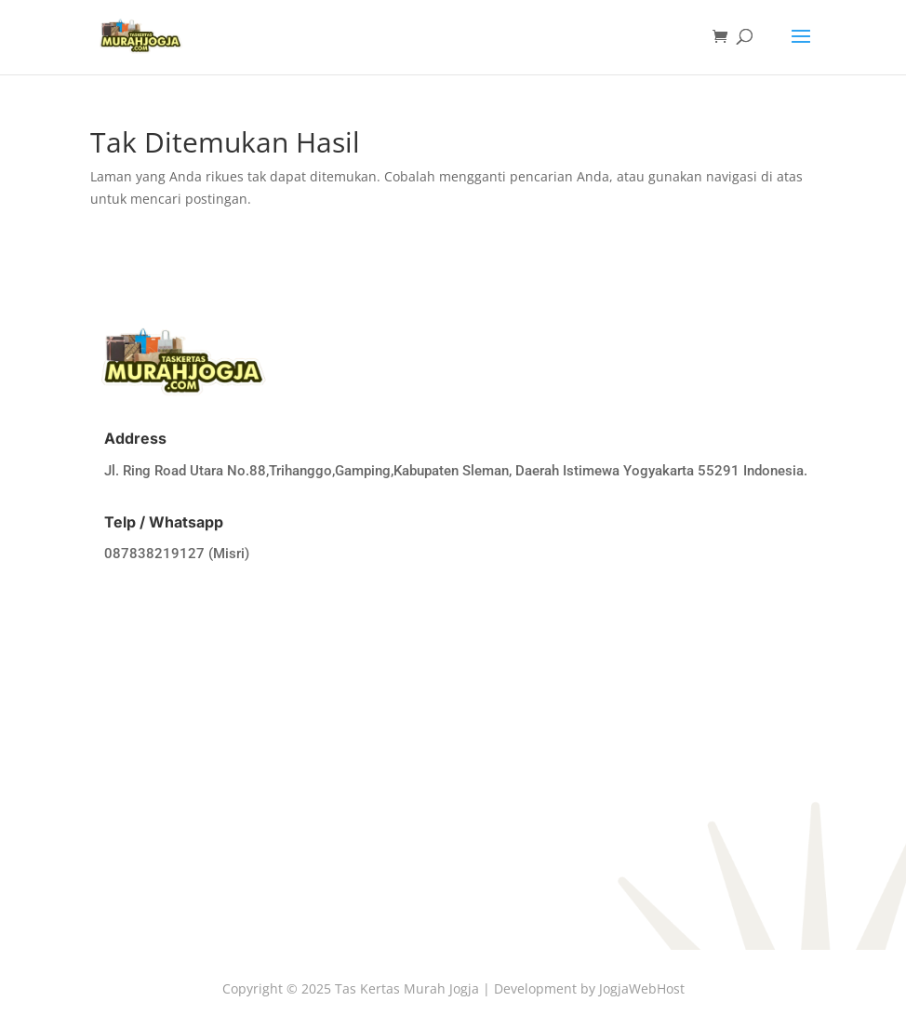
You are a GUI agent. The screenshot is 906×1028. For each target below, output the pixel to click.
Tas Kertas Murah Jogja (407, 988)
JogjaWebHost (642, 988)
